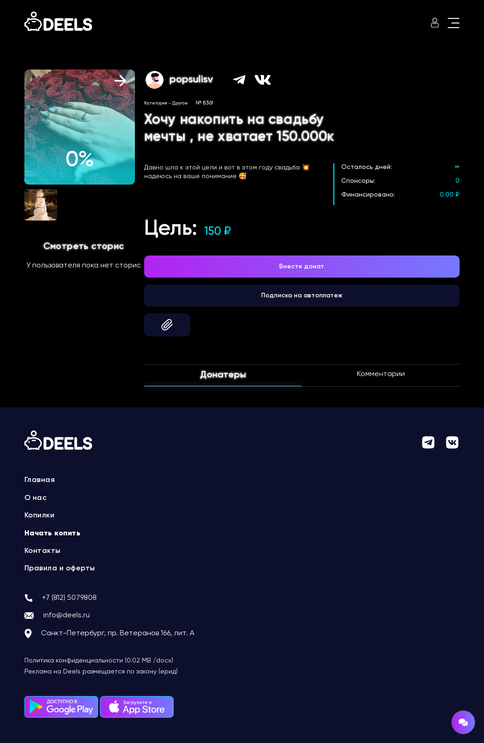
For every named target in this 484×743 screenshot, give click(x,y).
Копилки (39, 515)
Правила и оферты (59, 568)
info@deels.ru (66, 615)
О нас (35, 498)
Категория (155, 103)
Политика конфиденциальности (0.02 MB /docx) (98, 660)
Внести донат (301, 266)
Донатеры (223, 375)
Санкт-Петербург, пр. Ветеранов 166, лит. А (117, 633)
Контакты (42, 551)
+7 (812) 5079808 (69, 598)
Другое (180, 103)
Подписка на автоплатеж (302, 295)
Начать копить (52, 533)
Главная (39, 480)
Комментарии (381, 374)
